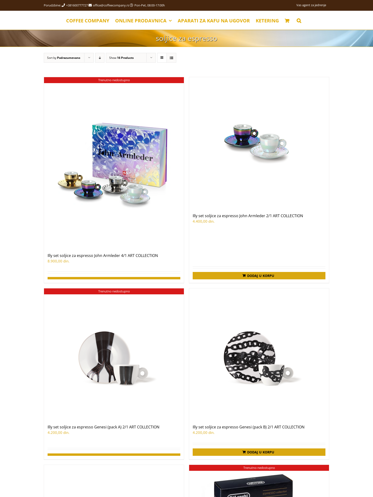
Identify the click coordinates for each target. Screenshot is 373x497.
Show (121, 58)
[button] (299, 20)
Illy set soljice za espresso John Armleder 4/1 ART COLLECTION (103, 255)
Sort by (63, 58)
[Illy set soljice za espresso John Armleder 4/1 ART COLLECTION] (114, 162)
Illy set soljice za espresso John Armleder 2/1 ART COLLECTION (248, 215)
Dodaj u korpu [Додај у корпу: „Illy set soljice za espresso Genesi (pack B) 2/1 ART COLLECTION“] (260, 452)
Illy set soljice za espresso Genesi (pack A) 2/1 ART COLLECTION (103, 427)
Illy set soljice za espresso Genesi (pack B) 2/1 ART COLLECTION (248, 427)
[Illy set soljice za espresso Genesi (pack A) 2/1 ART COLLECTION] (114, 353)
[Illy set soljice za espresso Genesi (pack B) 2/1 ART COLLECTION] (259, 353)
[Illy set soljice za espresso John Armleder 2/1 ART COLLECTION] (259, 142)
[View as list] (171, 57)
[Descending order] (99, 58)
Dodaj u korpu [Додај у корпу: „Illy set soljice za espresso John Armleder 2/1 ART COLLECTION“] (260, 275)
